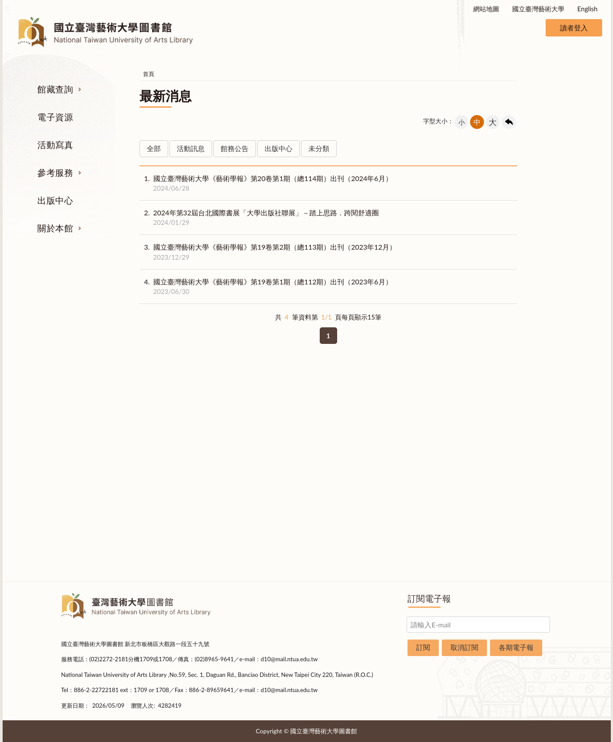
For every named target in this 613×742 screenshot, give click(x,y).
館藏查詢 (55, 89)
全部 (154, 148)
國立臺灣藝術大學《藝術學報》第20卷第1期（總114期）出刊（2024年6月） (265, 183)
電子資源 (55, 117)
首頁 (148, 73)
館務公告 (235, 148)
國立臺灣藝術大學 (538, 9)
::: (7, 7)
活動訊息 (191, 148)
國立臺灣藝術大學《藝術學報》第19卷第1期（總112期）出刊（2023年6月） (265, 287)
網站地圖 (486, 9)
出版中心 (55, 200)
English (587, 9)
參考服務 (55, 172)
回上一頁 (509, 122)
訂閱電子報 (429, 598)
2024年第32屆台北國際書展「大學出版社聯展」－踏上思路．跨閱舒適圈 (259, 218)
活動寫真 (55, 144)
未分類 (318, 148)
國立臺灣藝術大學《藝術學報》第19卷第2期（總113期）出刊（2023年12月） (267, 252)
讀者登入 (574, 27)
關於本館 (55, 228)
